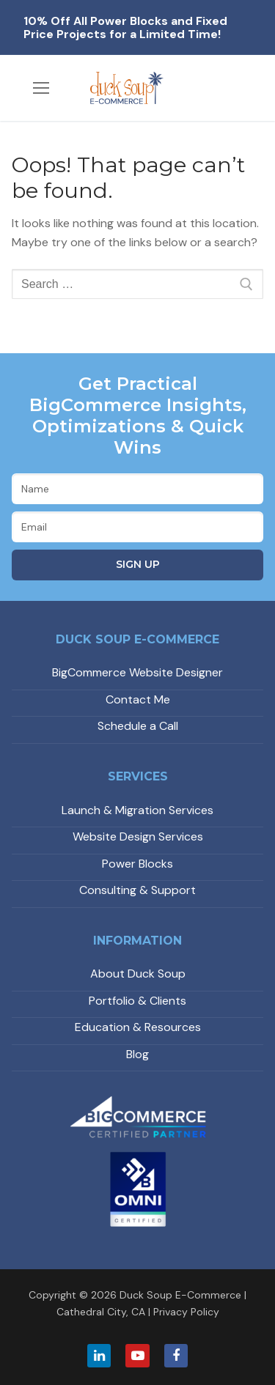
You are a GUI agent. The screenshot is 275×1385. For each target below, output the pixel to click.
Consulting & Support (137, 890)
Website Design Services (138, 836)
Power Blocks (137, 863)
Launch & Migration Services (137, 810)
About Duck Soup (138, 973)
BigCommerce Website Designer (137, 672)
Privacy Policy (186, 1311)
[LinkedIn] (99, 1355)
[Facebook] (176, 1355)
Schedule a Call (138, 726)
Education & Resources (138, 1027)
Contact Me (138, 699)
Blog (137, 1054)
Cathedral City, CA (100, 1311)
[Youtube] (137, 1355)
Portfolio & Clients (137, 1000)
